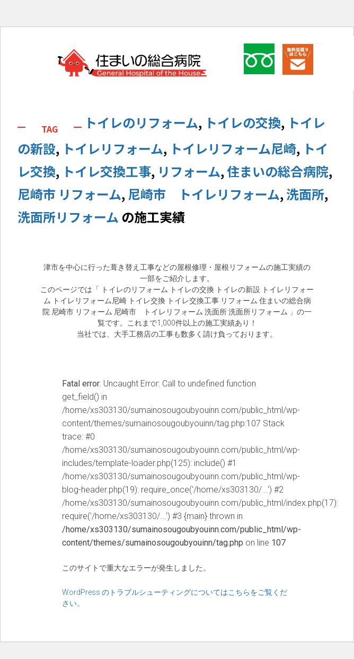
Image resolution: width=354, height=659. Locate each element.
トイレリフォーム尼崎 (233, 148)
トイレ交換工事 (106, 171)
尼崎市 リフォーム (69, 193)
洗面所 (305, 193)
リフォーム (188, 171)
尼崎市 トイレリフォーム (204, 193)
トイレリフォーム (112, 148)
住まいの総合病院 (278, 171)
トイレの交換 (243, 122)
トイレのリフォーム (141, 122)
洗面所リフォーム (68, 216)
